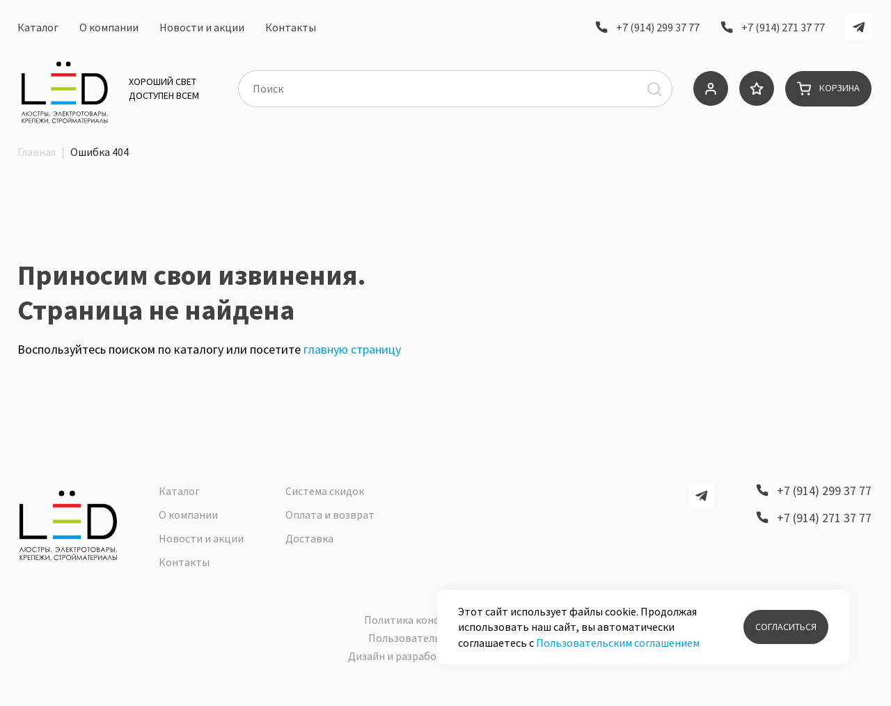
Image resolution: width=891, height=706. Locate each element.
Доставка (309, 547)
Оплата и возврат (329, 524)
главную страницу (352, 376)
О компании (109, 30)
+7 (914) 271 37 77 (783, 30)
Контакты (290, 30)
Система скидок (324, 500)
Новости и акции (201, 30)
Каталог (37, 30)
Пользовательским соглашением (618, 643)
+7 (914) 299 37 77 (658, 30)
